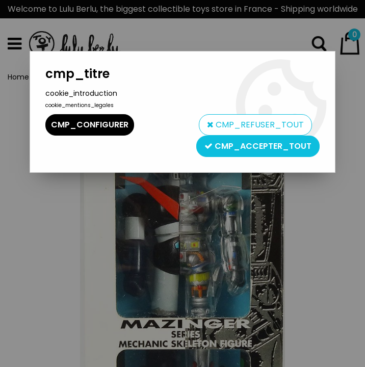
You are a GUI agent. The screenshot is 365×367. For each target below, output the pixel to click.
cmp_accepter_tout (257, 146)
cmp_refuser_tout (255, 124)
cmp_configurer (89, 124)
